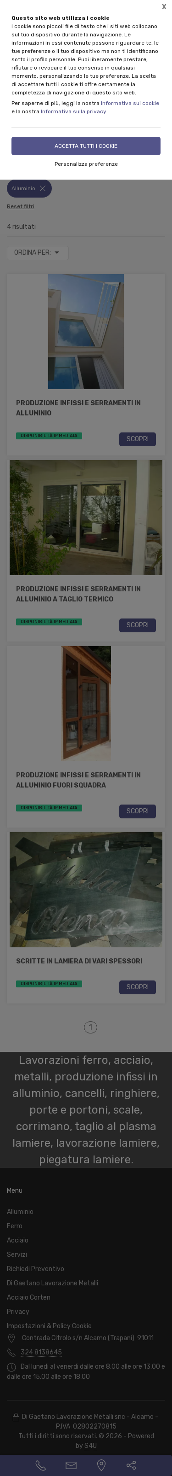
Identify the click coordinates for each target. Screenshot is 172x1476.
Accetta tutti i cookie (86, 146)
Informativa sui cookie (130, 103)
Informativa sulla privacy (73, 111)
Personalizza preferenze (86, 164)
